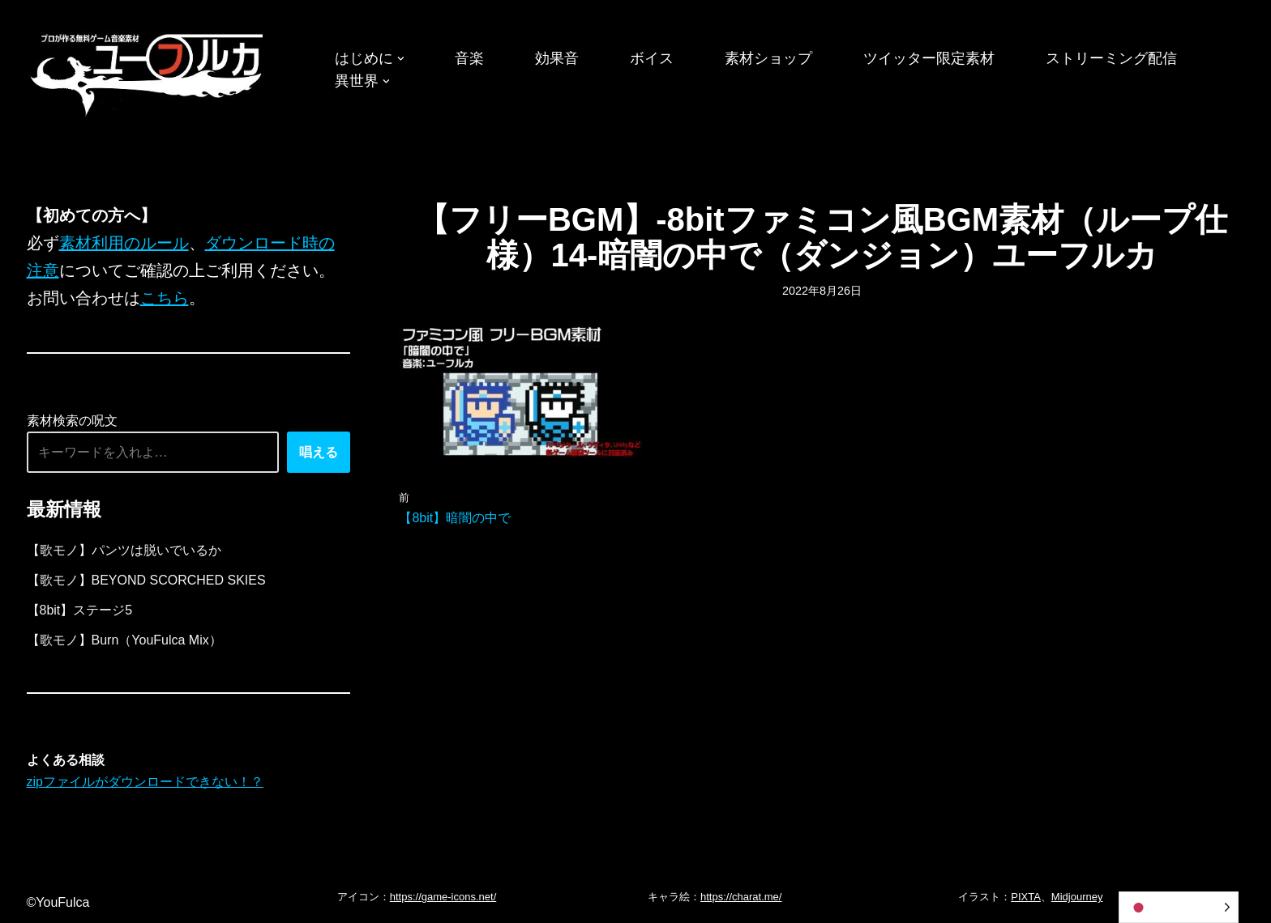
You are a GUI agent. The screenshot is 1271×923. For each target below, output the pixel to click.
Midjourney (1077, 897)
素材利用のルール (124, 243)
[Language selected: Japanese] (1179, 907)
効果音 (557, 58)
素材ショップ (768, 58)
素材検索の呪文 (72, 420)
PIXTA (1026, 897)
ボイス (652, 58)
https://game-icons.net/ (443, 897)
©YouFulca (58, 902)
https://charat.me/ (740, 897)
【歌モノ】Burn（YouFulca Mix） (124, 640)
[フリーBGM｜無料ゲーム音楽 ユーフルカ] (148, 71)
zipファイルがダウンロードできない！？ (145, 782)
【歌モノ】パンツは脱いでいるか (124, 550)
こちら (164, 298)
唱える (318, 452)
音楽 (469, 58)
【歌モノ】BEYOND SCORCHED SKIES (146, 580)
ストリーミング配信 (1111, 58)
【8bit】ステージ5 (80, 610)
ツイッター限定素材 (929, 58)
